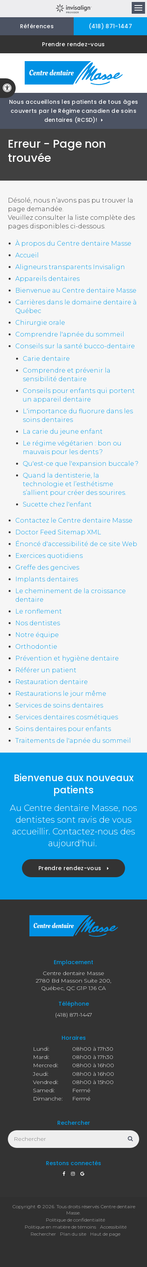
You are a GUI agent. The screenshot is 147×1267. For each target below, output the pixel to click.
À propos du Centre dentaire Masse (73, 243)
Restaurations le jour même (60, 693)
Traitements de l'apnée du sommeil (73, 740)
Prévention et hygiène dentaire (67, 658)
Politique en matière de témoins (60, 1227)
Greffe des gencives (47, 567)
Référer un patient (45, 670)
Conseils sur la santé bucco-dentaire (75, 346)
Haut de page (105, 1234)
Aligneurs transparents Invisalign (70, 267)
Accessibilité (113, 1227)
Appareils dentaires (47, 278)
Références (37, 26)
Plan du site (73, 1234)
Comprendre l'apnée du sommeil (69, 334)
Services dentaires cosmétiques (66, 717)
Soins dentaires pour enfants (63, 729)
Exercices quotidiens (49, 555)
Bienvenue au (75, 290)
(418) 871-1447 (110, 26)
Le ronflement (38, 611)
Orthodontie (36, 646)
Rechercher (43, 1234)
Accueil (27, 255)
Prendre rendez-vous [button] (73, 44)
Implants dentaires (46, 579)
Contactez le (73, 520)
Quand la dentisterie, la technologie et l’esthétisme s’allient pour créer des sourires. (74, 484)
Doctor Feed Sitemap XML (58, 532)
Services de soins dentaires (59, 705)
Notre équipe (37, 635)
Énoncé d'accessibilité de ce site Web (76, 544)
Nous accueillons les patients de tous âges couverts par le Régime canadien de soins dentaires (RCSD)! (73, 111)
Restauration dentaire (51, 682)
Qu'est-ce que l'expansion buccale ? (80, 463)
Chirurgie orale (40, 322)
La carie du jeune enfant (63, 431)
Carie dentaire (46, 358)
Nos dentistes (37, 623)
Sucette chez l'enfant (57, 504)
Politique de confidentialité (75, 1220)
